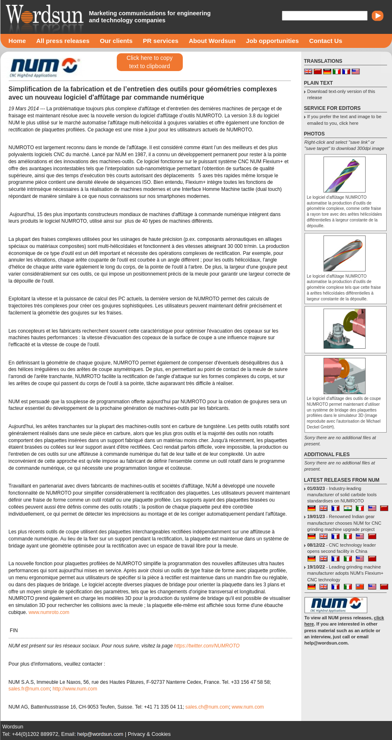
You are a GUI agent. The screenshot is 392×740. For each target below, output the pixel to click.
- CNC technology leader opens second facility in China (341, 548)
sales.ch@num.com (207, 707)
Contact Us (325, 40)
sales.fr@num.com (29, 689)
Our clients (116, 40)
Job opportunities (272, 40)
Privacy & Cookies (149, 734)
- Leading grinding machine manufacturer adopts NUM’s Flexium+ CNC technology (345, 573)
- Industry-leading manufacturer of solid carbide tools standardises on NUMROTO (342, 495)
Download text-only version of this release (341, 94)
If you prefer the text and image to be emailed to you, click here (344, 119)
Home (17, 40)
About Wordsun (212, 40)
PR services (160, 40)
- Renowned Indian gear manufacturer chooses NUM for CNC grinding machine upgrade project (344, 523)
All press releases (63, 40)
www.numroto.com (48, 612)
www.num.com (248, 707)
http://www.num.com (74, 689)
